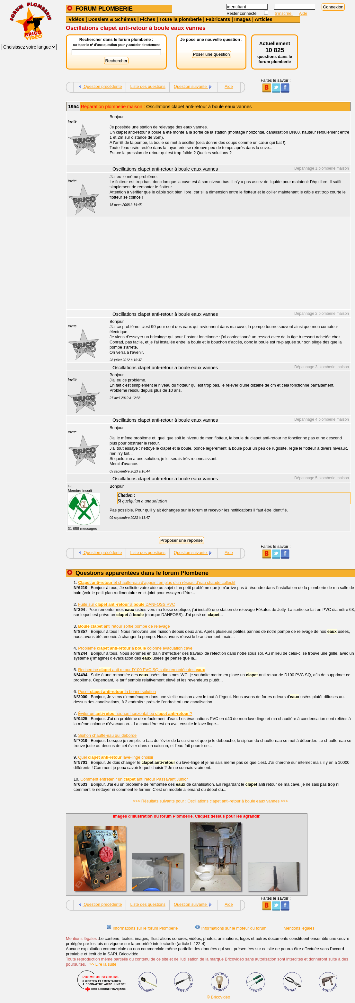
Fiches (147, 19)
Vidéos (76, 19)
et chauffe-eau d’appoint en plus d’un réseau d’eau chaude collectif (156, 582)
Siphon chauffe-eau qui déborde (107, 735)
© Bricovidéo (218, 997)
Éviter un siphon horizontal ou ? (135, 713)
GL (70, 486)
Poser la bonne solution (117, 691)
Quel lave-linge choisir (115, 757)
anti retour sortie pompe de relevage (124, 626)
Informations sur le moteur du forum (230, 928)
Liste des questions (147, 86)
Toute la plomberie (180, 19)
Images (242, 19)
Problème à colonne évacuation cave (135, 648)
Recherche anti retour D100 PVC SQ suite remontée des (141, 669)
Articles (263, 19)
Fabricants (218, 19)
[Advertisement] (226, 264)
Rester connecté (242, 13)
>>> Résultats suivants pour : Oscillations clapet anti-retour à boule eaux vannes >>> (210, 801)
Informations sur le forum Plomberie (142, 928)
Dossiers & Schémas (112, 19)
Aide (303, 13)
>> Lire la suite (101, 964)
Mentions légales (299, 928)
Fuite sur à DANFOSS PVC (126, 604)
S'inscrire (284, 13)
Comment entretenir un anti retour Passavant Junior (134, 779)
